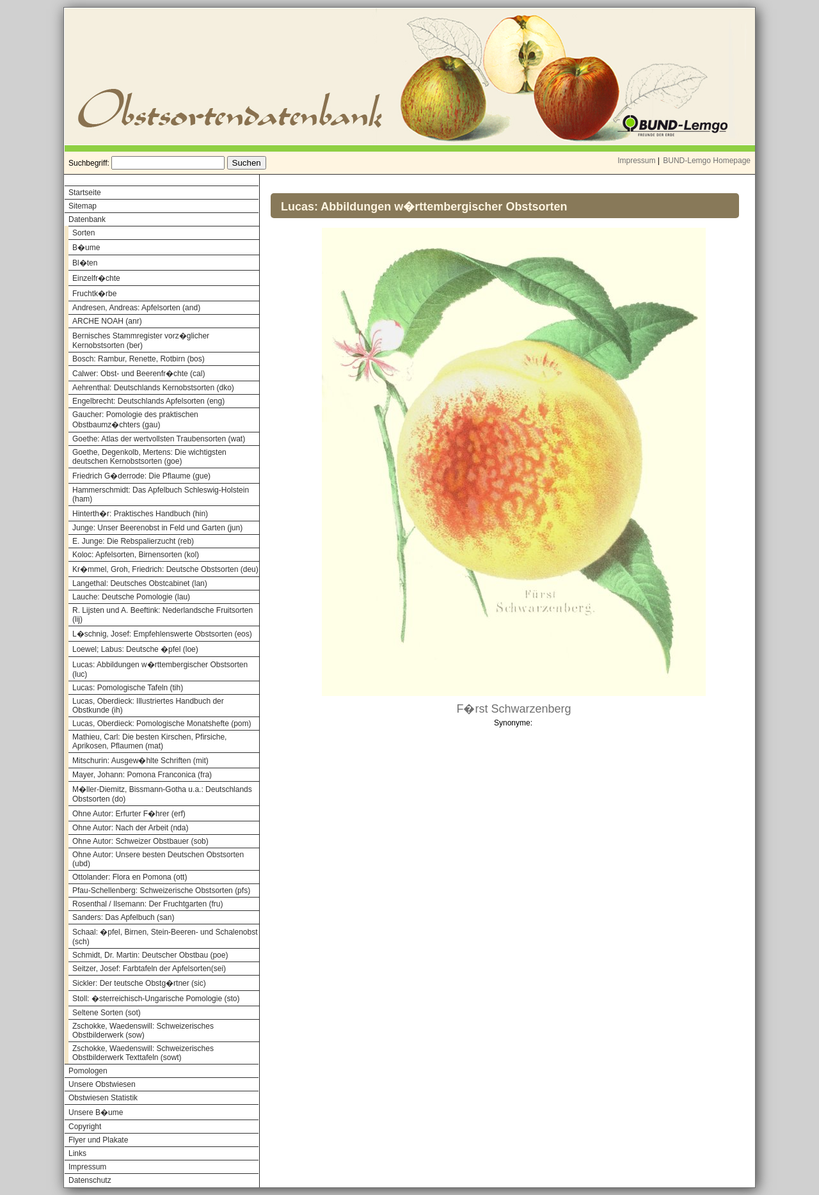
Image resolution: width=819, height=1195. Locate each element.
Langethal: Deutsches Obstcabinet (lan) (139, 583)
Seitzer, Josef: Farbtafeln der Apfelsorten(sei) (149, 968)
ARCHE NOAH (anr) (107, 321)
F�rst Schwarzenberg (513, 708)
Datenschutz (89, 1180)
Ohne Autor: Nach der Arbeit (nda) (130, 827)
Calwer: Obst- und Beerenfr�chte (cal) (138, 373)
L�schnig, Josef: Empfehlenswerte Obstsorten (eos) (162, 633)
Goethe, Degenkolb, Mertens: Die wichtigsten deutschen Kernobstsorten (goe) (149, 457)
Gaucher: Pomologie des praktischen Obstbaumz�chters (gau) (135, 419)
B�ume (86, 247)
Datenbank (87, 219)
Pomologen (87, 1070)
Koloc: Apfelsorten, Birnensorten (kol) (135, 554)
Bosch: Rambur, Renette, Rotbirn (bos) (138, 358)
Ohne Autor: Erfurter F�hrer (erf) (129, 813)
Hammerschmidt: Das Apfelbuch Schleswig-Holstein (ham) (160, 494)
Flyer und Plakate (98, 1140)
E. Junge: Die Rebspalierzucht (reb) (133, 541)
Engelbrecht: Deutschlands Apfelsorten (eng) (148, 401)
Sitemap (82, 206)
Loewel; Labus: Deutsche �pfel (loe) (135, 649)
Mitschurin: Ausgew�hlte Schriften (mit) (140, 760)
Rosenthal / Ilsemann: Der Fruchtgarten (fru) (147, 903)
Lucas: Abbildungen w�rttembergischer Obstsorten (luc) (160, 669)
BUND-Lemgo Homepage (707, 160)
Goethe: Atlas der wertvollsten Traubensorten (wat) (158, 438)
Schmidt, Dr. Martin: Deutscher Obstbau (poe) (150, 955)
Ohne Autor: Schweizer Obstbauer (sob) (140, 841)
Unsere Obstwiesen (102, 1084)
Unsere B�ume (95, 1112)
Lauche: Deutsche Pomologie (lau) (131, 596)
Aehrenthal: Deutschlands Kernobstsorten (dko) (153, 387)
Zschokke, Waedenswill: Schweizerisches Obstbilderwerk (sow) (143, 1031)
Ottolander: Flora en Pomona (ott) (129, 877)
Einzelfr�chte (96, 278)
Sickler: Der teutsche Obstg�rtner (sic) (139, 983)
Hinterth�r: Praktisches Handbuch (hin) (140, 513)
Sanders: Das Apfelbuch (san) (123, 917)
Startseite (84, 192)
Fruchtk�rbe (94, 293)
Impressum (636, 160)
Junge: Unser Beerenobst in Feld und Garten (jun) (157, 527)
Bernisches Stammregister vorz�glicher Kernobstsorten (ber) (140, 340)
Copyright (84, 1126)
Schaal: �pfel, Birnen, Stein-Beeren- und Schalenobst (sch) (165, 937)
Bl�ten (84, 262)
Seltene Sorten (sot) (106, 1012)
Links (77, 1153)
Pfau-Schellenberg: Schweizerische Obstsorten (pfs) (161, 890)
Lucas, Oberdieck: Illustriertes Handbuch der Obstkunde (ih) (148, 706)
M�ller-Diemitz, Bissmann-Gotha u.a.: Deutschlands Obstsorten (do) (162, 794)
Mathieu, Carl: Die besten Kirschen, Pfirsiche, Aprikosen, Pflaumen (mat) (149, 741)
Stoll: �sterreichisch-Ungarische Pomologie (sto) (155, 998)
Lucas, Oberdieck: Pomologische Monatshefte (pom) (161, 723)
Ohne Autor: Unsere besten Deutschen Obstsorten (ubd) (158, 859)
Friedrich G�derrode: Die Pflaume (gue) (141, 475)
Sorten (83, 232)
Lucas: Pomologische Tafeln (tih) (127, 687)
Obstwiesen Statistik (103, 1097)
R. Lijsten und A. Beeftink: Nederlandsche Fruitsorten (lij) (162, 615)
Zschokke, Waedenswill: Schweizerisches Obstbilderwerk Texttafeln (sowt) (143, 1053)
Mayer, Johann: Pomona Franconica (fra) (142, 774)
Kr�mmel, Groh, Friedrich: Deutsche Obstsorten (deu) (165, 569)
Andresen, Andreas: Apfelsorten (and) (136, 307)
